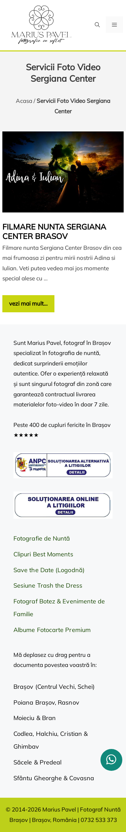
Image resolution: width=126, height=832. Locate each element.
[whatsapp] (111, 760)
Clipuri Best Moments (43, 554)
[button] (97, 24)
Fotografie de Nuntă (41, 538)
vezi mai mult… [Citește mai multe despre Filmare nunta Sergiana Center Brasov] (28, 303)
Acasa (24, 100)
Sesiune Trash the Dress (47, 585)
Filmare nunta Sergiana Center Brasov (54, 231)
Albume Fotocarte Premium (52, 630)
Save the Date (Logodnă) (49, 570)
